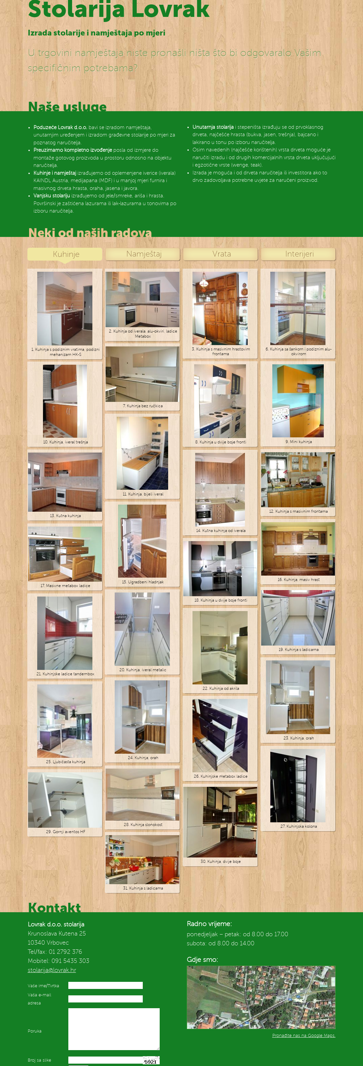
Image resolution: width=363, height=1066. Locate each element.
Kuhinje (66, 254)
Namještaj (144, 254)
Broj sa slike (39, 1060)
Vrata (221, 254)
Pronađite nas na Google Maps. (304, 1035)
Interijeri (299, 254)
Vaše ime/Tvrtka (43, 986)
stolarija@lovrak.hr (52, 970)
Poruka (35, 1031)
